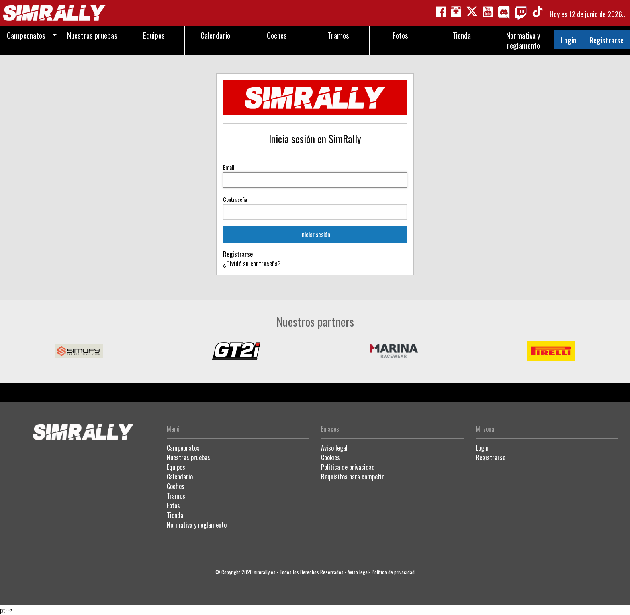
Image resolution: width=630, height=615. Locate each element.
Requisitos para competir (352, 476)
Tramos (176, 496)
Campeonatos (183, 448)
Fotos (173, 505)
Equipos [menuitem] (154, 35)
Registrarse (606, 40)
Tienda (175, 515)
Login (568, 40)
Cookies (330, 457)
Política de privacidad (348, 467)
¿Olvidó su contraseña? (252, 263)
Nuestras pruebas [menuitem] (92, 35)
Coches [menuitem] (277, 35)
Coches (175, 486)
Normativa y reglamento (197, 525)
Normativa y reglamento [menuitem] (523, 40)
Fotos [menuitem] (400, 35)
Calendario (180, 476)
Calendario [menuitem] (215, 35)
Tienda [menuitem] (461, 35)
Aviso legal (334, 448)
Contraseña (235, 199)
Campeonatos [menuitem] (26, 35)
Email (228, 167)
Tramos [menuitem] (338, 35)
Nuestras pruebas (188, 457)
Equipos (176, 467)
